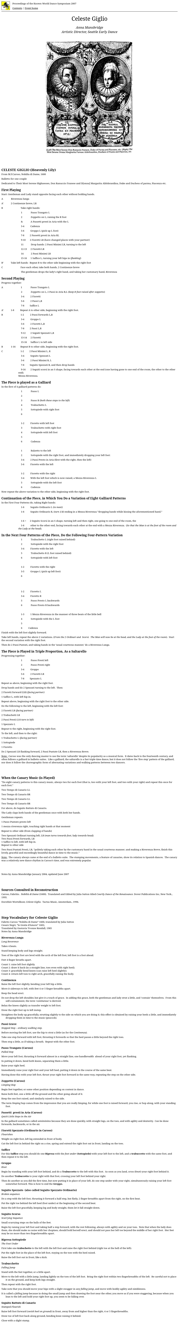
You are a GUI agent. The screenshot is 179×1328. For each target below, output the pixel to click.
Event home (31, 8)
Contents (17, 8)
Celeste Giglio (90, 18)
